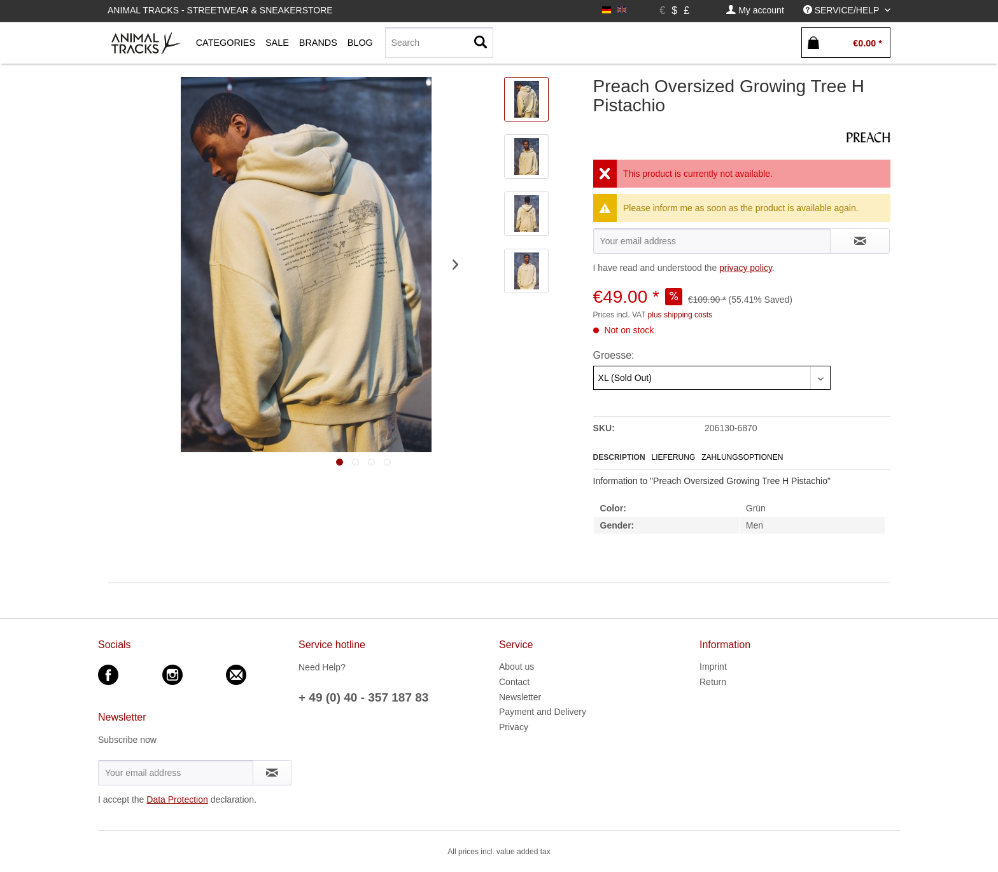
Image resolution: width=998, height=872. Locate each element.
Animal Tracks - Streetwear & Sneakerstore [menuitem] (220, 10)
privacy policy (745, 268)
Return (712, 682)
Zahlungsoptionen (742, 457)
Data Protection (177, 799)
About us (516, 666)
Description (619, 457)
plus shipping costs (680, 314)
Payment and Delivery (542, 712)
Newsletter (520, 697)
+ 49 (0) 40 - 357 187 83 (363, 697)
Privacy (513, 727)
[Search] (439, 42)
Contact (514, 682)
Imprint (713, 666)
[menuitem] (755, 10)
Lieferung (674, 457)
